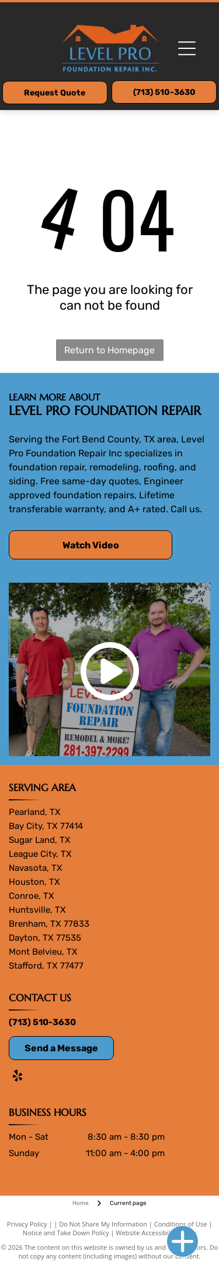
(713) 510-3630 (42, 1022)
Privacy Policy (27, 1224)
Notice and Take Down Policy (66, 1232)
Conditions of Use (180, 1224)
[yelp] (17, 1077)
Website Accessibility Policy (156, 1232)
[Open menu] (187, 48)
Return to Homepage (109, 350)
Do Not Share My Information (103, 1224)
